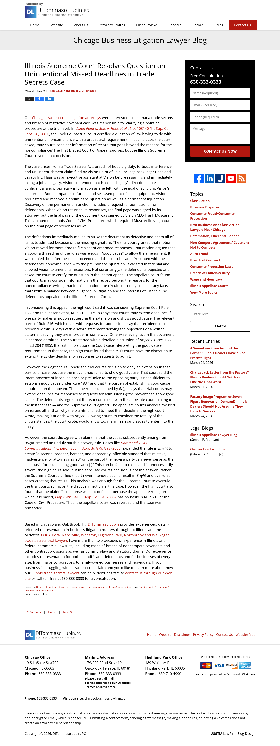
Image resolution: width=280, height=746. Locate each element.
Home (35, 25)
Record (198, 25)
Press (219, 25)
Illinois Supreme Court (121, 587)
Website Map (245, 634)
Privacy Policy (203, 634)
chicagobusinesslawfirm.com (106, 698)
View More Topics (204, 292)
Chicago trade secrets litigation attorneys (66, 117)
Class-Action (200, 201)
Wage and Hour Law (206, 279)
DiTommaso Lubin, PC (237, 10)
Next (67, 612)
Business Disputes (97, 587)
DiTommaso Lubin (103, 524)
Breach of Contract (46, 587)
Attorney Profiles (112, 25)
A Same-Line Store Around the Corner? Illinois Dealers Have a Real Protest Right (218, 353)
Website (57, 25)
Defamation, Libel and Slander (214, 236)
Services (175, 25)
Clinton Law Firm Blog (207, 449)
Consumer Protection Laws (211, 266)
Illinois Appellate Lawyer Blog (213, 435)
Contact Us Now (220, 151)
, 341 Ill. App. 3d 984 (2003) (85, 497)
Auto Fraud (199, 254)
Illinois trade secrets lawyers (55, 573)
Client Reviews (147, 25)
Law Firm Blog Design (233, 733)
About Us (81, 25)
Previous (34, 612)
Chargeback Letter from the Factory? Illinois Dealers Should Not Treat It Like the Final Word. (219, 377)
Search (220, 326)
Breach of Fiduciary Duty (72, 587)
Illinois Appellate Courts (209, 286)
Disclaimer (182, 634)
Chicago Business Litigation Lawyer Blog (57, 10)
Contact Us (242, 25)
